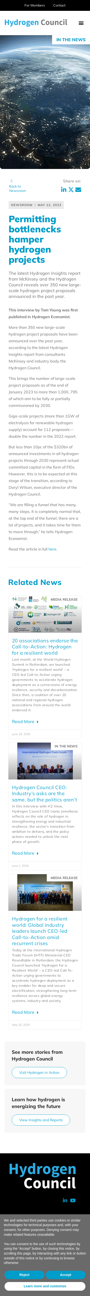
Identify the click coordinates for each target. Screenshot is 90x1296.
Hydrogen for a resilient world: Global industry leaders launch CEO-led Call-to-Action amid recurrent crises (39, 931)
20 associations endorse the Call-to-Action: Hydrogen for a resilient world (45, 647)
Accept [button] (65, 1275)
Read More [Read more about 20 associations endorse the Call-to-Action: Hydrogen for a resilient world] (24, 721)
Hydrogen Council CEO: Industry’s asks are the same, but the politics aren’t (44, 793)
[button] (81, 23)
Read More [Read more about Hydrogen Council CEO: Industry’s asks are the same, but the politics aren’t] (24, 853)
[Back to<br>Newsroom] (11, 181)
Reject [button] (24, 1275)
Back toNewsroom (17, 188)
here (52, 549)
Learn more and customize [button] (45, 1286)
